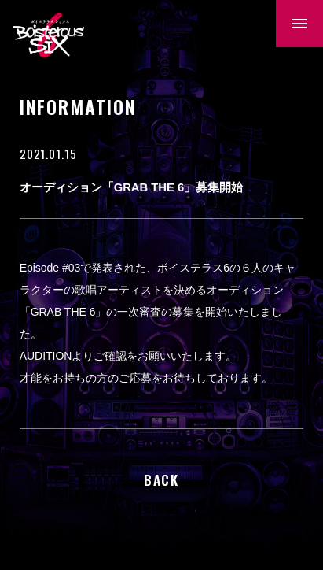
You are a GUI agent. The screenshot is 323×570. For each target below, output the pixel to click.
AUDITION (46, 356)
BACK (161, 479)
